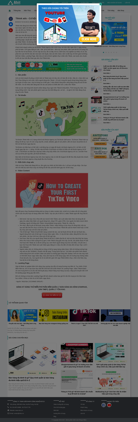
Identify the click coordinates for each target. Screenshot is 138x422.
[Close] (100, 4)
